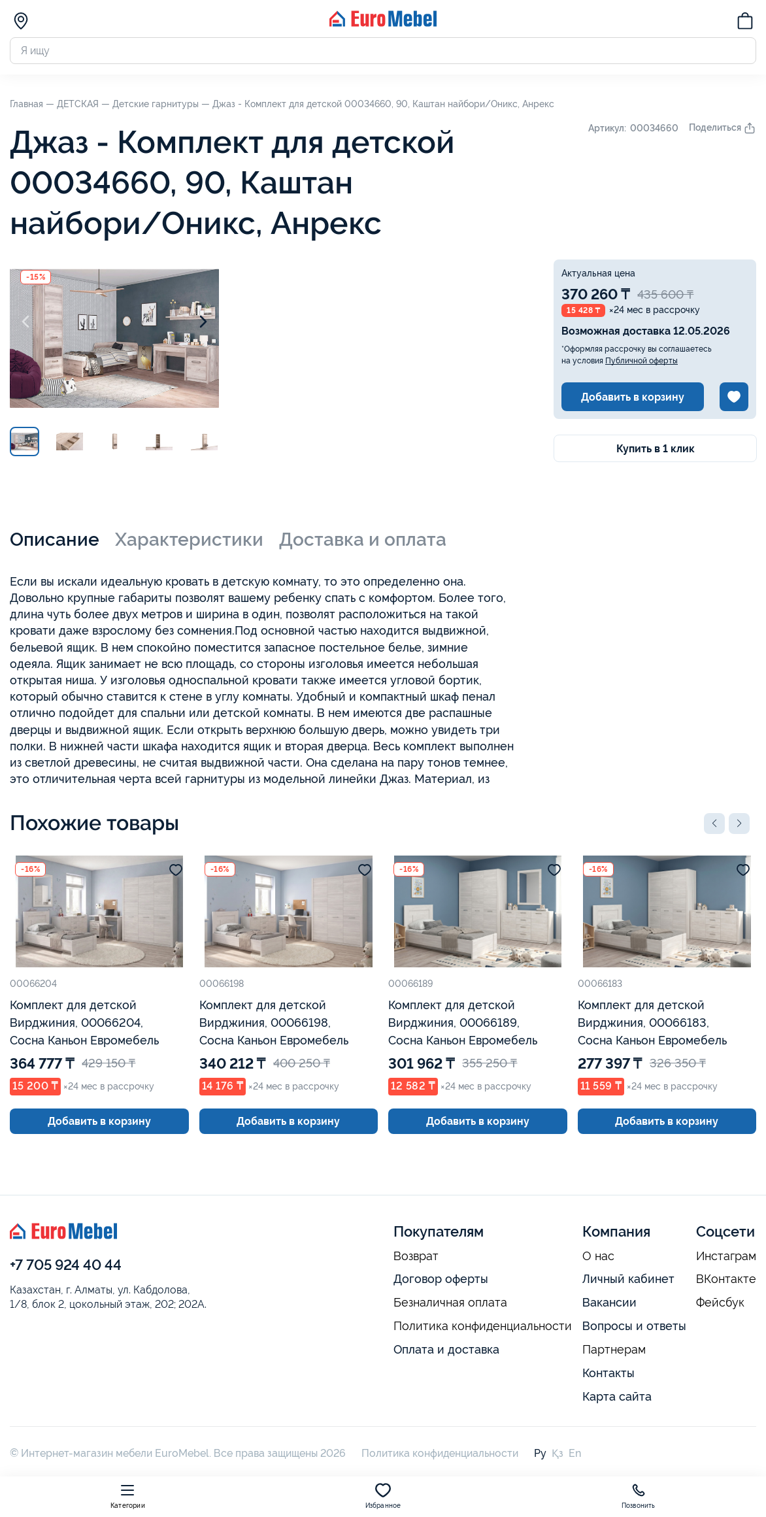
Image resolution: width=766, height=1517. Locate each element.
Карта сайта (617, 1396)
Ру (540, 1453)
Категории (127, 1495)
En (575, 1453)
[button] (714, 823)
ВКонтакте (726, 1279)
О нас (598, 1256)
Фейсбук (720, 1302)
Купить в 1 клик (655, 448)
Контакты (608, 1373)
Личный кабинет (628, 1279)
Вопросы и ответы (634, 1326)
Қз (557, 1453)
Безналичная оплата (450, 1302)
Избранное (383, 1495)
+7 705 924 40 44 (66, 1264)
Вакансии (609, 1302)
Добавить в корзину (632, 397)
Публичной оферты (641, 360)
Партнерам (614, 1349)
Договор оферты (440, 1279)
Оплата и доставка (446, 1349)
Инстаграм (726, 1256)
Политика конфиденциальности (482, 1326)
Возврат (416, 1256)
